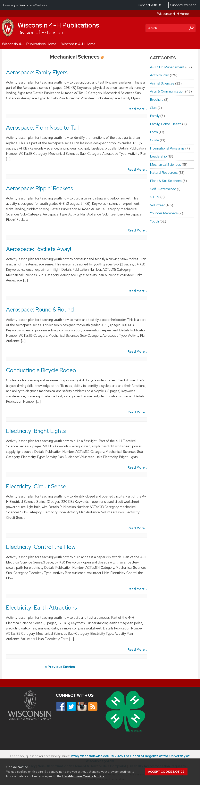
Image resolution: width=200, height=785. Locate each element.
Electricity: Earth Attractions (41, 607)
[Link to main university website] (29, 718)
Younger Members (164, 213)
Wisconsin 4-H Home (173, 14)
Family (155, 116)
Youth (154, 221)
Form (154, 132)
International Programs (167, 148)
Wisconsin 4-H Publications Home (29, 44)
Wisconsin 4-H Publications (58, 25)
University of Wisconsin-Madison (24, 5)
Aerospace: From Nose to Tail (42, 127)
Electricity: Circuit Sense (36, 486)
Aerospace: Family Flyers (37, 72)
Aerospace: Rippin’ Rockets (39, 188)
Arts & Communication (167, 91)
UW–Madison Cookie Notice (83, 776)
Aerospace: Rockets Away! (38, 249)
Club (153, 108)
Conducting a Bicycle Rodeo (41, 370)
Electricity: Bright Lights (36, 431)
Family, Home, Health (165, 124)
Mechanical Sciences (165, 164)
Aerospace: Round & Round (40, 309)
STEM (155, 197)
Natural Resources (164, 172)
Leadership (158, 156)
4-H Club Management (167, 67)
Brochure (156, 99)
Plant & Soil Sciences (166, 181)
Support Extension (183, 5)
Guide (154, 140)
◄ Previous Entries (59, 667)
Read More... (137, 109)
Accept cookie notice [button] (166, 772)
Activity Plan (159, 75)
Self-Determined (163, 189)
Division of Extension (40, 32)
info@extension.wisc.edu (90, 756)
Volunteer (157, 205)
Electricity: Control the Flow (40, 547)
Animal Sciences (162, 83)
